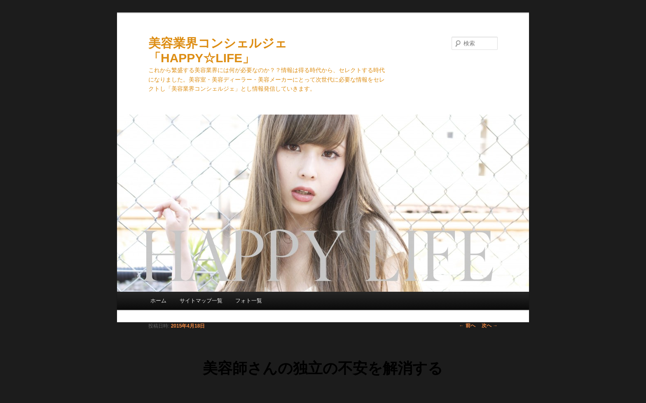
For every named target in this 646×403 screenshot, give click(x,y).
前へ (467, 325)
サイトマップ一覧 (201, 301)
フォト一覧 (248, 301)
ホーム (158, 301)
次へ (490, 325)
